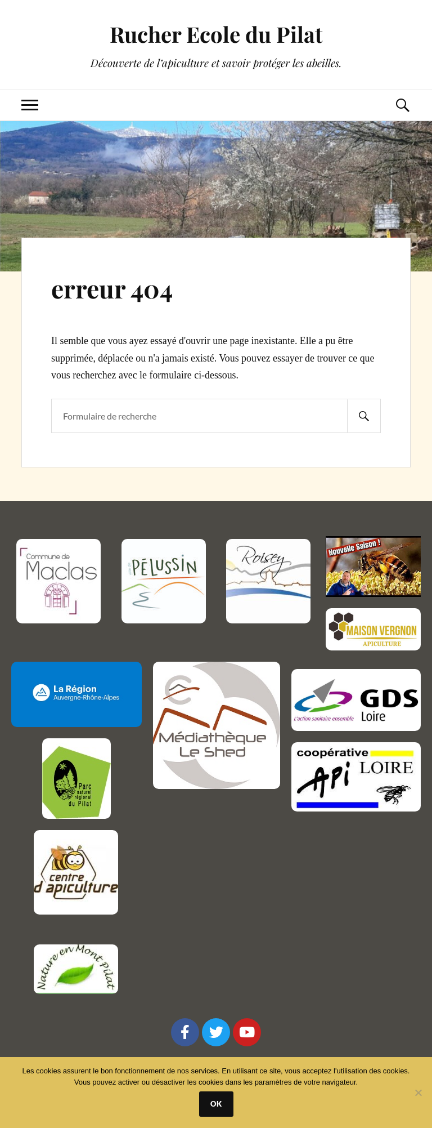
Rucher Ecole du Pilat (216, 34)
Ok (216, 1103)
